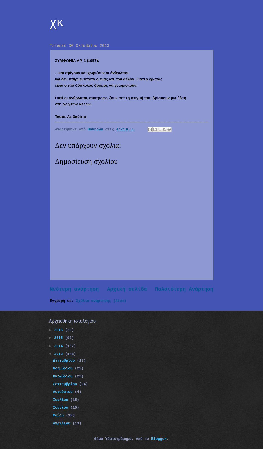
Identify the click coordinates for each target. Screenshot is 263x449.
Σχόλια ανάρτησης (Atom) (101, 301)
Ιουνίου (61, 408)
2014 (59, 346)
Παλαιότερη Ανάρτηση (184, 289)
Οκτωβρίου (64, 376)
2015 (59, 338)
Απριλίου (63, 423)
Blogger (159, 439)
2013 (59, 354)
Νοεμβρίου (64, 368)
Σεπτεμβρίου (66, 384)
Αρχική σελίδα (127, 289)
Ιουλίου (61, 400)
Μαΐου (59, 415)
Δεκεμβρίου (65, 361)
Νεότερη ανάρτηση (74, 289)
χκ (57, 21)
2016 (59, 330)
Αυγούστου (64, 392)
